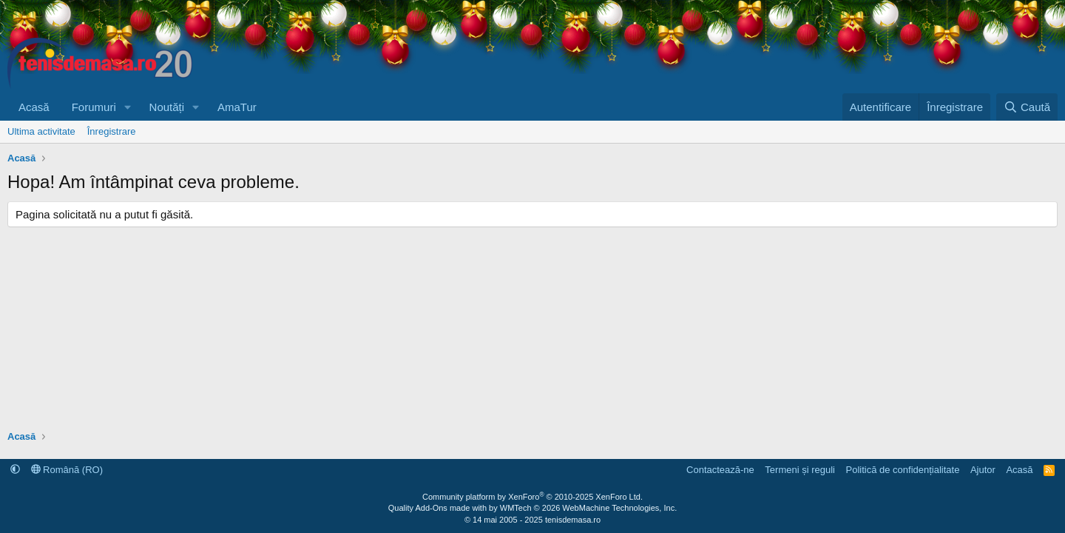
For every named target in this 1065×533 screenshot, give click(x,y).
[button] (128, 107)
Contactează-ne (720, 469)
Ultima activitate (41, 131)
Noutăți (167, 107)
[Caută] (1027, 107)
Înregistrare (111, 131)
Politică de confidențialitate (902, 469)
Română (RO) (67, 469)
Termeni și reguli (800, 469)
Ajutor (982, 469)
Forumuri (94, 107)
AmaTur (237, 107)
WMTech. (588, 507)
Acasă (34, 107)
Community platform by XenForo (532, 496)
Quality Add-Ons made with (438, 507)
